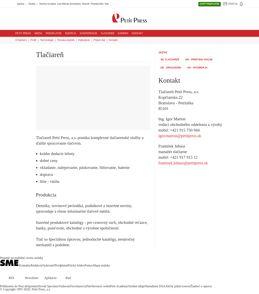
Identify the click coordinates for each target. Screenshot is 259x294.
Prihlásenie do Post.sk (13, 286)
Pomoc (88, 265)
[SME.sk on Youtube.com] (16, 283)
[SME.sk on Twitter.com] (7, 283)
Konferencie (88, 33)
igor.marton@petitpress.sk (179, 135)
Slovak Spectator (48, 286)
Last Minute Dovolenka (69, 4)
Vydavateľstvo (68, 286)
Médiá (38, 33)
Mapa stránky (101, 265)
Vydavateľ (48, 265)
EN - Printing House (199, 59)
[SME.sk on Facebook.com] (2, 283)
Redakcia (36, 265)
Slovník (85, 4)
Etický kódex (76, 265)
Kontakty (25, 265)
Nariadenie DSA (155, 286)
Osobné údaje (136, 286)
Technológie (46, 40)
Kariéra (123, 33)
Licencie (185, 286)
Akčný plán (172, 286)
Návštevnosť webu (98, 286)
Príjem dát (99, 40)
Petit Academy (119, 286)
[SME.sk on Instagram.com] (11, 283)
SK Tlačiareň (169, 59)
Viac (106, 4)
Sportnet (32, 286)
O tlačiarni (21, 40)
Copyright (9, 289)
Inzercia (70, 33)
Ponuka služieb (65, 40)
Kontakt (137, 33)
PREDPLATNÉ (209, 4)
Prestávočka (97, 4)
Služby (33, 4)
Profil (33, 40)
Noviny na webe (47, 4)
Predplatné (53, 33)
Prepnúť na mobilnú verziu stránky (21, 257)
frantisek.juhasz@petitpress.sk (183, 163)
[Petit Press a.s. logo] (129, 16)
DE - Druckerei (170, 67)
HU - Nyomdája (197, 67)
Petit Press (23, 33)
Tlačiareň (107, 33)
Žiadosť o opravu (201, 286)
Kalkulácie (84, 40)
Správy (22, 4)
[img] (241, 4)
